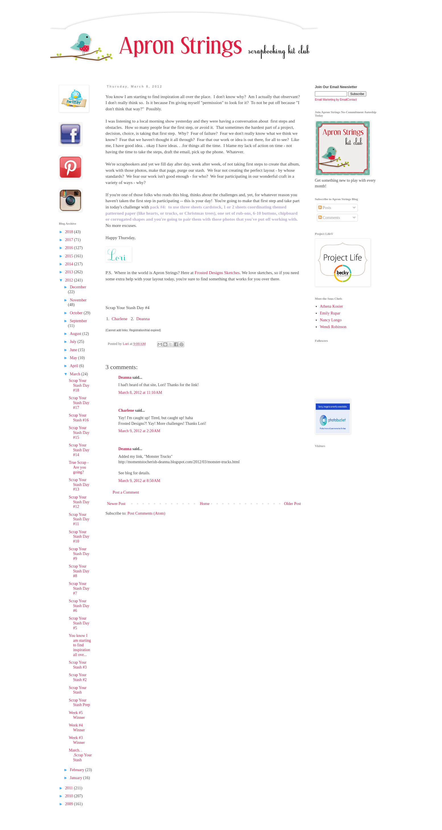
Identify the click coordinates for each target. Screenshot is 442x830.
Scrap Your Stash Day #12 (79, 502)
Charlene (119, 318)
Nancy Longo (331, 320)
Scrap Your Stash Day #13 (79, 485)
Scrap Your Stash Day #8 (79, 571)
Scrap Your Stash (77, 690)
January (76, 778)
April (74, 366)
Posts (324, 208)
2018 (69, 232)
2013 (69, 272)
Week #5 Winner (77, 715)
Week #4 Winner (77, 727)
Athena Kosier (331, 306)
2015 (69, 256)
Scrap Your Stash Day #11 (79, 519)
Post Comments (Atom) (146, 513)
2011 (69, 788)
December (78, 287)
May (74, 358)
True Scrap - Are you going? (78, 467)
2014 (69, 264)
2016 (69, 248)
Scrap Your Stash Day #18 (79, 385)
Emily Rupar (330, 313)
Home (205, 504)
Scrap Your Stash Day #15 (79, 433)
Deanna (143, 318)
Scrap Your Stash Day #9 (79, 554)
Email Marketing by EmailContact (336, 99)
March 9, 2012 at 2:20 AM (139, 431)
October (77, 313)
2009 (69, 804)
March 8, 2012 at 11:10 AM (140, 392)
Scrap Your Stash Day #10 (79, 537)
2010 (69, 796)
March (75, 374)
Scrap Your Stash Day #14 (79, 450)
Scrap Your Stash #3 (78, 664)
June (74, 350)
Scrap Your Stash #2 (78, 677)
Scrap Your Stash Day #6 (79, 606)
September (78, 321)
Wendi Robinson (333, 327)
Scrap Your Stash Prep (79, 702)
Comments (329, 218)
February (77, 770)
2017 (69, 240)
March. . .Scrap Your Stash (80, 755)
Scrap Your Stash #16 (79, 417)
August (76, 334)
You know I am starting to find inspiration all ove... (80, 645)
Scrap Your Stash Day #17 (79, 403)
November (78, 300)
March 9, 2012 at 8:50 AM (139, 481)
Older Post (292, 504)
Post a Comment (126, 492)
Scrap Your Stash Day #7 (79, 588)
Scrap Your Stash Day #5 (79, 623)
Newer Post (116, 504)
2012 (69, 280)
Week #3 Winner (77, 740)
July (73, 342)
